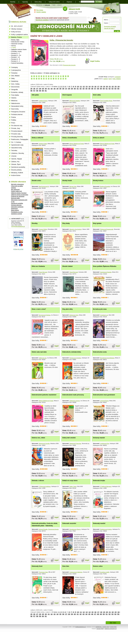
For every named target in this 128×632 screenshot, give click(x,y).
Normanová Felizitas (44, 315)
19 (104, 86)
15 (92, 86)
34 (57, 88)
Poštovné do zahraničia (17, 196)
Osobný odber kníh (16, 191)
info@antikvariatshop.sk (18, 226)
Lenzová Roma (104, 400)
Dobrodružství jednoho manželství (44, 395)
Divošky (35, 223)
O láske (13, 47)
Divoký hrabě (67, 180)
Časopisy (14, 73)
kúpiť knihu (95, 61)
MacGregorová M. (44, 186)
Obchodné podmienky (17, 206)
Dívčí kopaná (67, 95)
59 (40, 91)
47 (95, 88)
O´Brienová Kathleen (45, 486)
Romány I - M (15, 57)
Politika (13, 120)
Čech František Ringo (106, 100)
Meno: (106, 20)
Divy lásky (66, 223)
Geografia (14, 89)
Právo (13, 123)
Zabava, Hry (15, 161)
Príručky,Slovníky (17, 136)
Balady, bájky (15, 40)
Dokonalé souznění (69, 523)
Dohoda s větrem (38, 480)
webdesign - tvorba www (102, 626)
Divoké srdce (36, 180)
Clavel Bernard (43, 272)
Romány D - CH (16, 55)
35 (60, 88)
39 (72, 88)
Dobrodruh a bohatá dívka (71, 352)
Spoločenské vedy (17, 145)
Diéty (13, 78)
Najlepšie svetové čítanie (19, 49)
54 (115, 88)
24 (118, 86)
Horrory (13, 46)
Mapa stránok (15, 210)
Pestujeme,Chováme (18, 112)
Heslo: (106, 23)
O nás (12, 201)
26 (34, 88)
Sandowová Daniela (105, 272)
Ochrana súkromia (16, 205)
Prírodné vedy (16, 134)
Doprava (69, 2)
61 (46, 91)
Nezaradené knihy (17, 106)
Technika (14, 150)
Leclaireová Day (104, 443)
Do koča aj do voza (100, 309)
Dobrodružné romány (17, 42)
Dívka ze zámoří (98, 138)
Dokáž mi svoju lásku (70, 480)
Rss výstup (39, 10)
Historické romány (16, 44)
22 (112, 86)
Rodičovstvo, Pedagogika (19, 139)
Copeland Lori (104, 315)
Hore (114, 622)
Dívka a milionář (37, 138)
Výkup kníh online (54, 2)
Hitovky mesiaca (16, 29)
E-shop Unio (113, 626)
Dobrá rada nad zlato (39, 352)
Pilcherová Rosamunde (106, 229)
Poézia (13, 117)
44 (86, 88)
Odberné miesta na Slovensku (19, 194)
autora (106, 79)
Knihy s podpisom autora (19, 34)
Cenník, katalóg (41, 12)
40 (75, 88)
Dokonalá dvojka (99, 480)
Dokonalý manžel (99, 523)
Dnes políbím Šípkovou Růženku (104, 266)
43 (83, 88)
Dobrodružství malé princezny (73, 395)
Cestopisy (14, 67)
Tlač (111, 622)
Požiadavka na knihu (17, 212)
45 (89, 88)
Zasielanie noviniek (16, 213)
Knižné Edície (15, 175)
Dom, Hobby (15, 84)
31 (48, 88)
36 (63, 88)
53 (112, 88)
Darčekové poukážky (18, 167)
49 (101, 88)
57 (34, 91)
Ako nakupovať (15, 189)
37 (66, 88)
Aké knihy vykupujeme (17, 184)
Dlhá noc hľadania (38, 266)
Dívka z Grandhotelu (69, 138)
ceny (110, 79)
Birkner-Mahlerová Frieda (76, 143)
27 (37, 88)
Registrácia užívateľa (110, 26)
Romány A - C (15, 53)
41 (77, 88)
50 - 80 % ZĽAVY (17, 26)
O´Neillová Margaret (105, 486)
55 (118, 88)
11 (81, 86)
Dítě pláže (35, 95)
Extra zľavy (38, 2)
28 (40, 88)
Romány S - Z (15, 61)
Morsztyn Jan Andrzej (75, 229)
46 (92, 88)
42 (80, 88)
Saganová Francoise (75, 443)
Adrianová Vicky (73, 315)
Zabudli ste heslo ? (109, 28)
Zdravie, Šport (16, 164)
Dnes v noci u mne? (39, 309)
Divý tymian (97, 223)
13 (86, 86)
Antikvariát (47, 5)
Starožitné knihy (16, 148)
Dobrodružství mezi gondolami (104, 395)
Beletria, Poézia (16, 37)
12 (84, 86)
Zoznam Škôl (100, 628)
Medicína (14, 100)
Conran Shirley (43, 229)
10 (78, 86)
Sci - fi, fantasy (16, 142)
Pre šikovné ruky (16, 125)
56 (31, 91)
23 (115, 86)
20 (107, 86)
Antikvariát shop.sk (20, 11)
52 (109, 88)
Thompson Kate (43, 572)
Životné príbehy (16, 170)
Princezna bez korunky (69, 65)
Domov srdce (97, 566)
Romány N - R (15, 59)
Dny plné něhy (67, 309)
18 (101, 86)
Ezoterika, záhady (17, 92)
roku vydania (117, 79)
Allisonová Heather (74, 100)
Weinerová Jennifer (44, 443)
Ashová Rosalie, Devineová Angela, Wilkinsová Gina (53, 529)
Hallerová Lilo (43, 358)
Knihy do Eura (16, 32)
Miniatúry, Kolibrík (17, 172)
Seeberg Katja (43, 143)
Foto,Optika (15, 95)
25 (31, 88)
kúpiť (57, 132)
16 (95, 86)
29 (43, 88)
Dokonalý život (37, 566)
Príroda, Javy (15, 128)
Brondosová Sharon (75, 529)
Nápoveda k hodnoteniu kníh (19, 200)
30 (46, 88)
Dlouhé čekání (67, 266)
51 (106, 88)
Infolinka (13, 187)
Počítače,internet (17, 114)
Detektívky (14, 81)
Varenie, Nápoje (16, 159)
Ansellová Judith (104, 572)
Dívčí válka (97, 95)
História (13, 98)
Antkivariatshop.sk (80, 626)
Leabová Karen (43, 100)
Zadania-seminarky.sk (111, 628)
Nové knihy (15, 109)
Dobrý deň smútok (69, 438)
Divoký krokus (98, 180)
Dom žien (65, 566)
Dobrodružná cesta (100, 352)
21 (110, 86)
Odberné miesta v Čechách (18, 193)
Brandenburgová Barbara (107, 358)
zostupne (118, 77)
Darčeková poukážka (42, 20)
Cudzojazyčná (16, 70)
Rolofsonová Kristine (106, 529)
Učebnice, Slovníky (17, 153)
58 (37, 91)
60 (43, 91)
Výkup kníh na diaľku (17, 186)
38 (69, 88)
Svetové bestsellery (17, 63)
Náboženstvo (15, 103)
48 (98, 88)
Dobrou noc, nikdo (38, 438)
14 (89, 86)
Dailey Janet (72, 486)
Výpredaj (25, 2)
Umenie (13, 156)
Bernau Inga (72, 186)
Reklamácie (14, 208)
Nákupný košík (74, 9)
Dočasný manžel (99, 438)
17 (98, 86)
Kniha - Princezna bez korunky (61, 40)
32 (51, 88)
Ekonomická (15, 87)
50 (104, 88)
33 (54, 88)
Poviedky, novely (16, 51)
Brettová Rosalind (105, 186)
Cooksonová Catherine (75, 572)
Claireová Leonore (74, 400)
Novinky (12, 2)
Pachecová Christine (75, 358)
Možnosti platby (15, 198)
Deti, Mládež (15, 76)
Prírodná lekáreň (16, 131)
